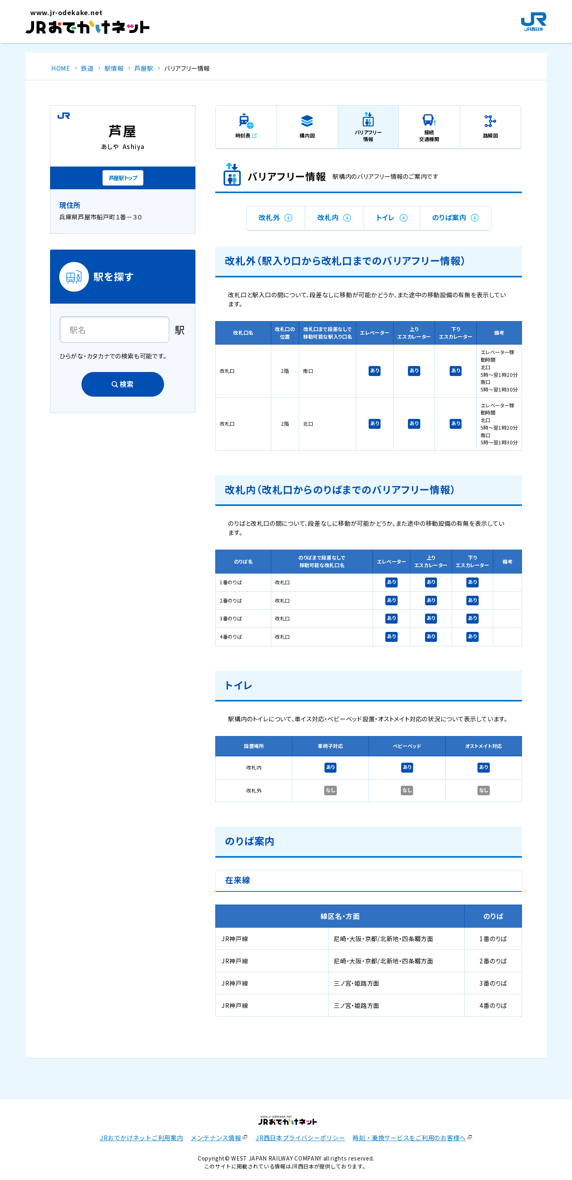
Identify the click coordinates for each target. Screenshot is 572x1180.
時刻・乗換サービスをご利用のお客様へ (409, 1137)
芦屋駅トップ (123, 178)
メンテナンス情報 (216, 1137)
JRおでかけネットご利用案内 (141, 1137)
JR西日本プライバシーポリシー (300, 1137)
